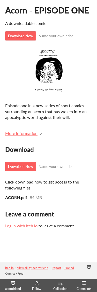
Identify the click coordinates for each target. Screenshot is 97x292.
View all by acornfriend (32, 268)
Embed (69, 268)
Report (56, 268)
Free (20, 273)
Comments (84, 286)
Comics (10, 273)
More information (23, 133)
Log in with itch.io (21, 225)
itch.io (9, 268)
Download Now (20, 36)
